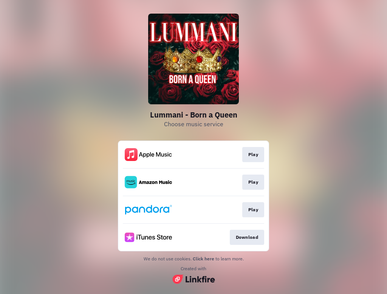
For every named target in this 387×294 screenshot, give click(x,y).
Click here (203, 259)
